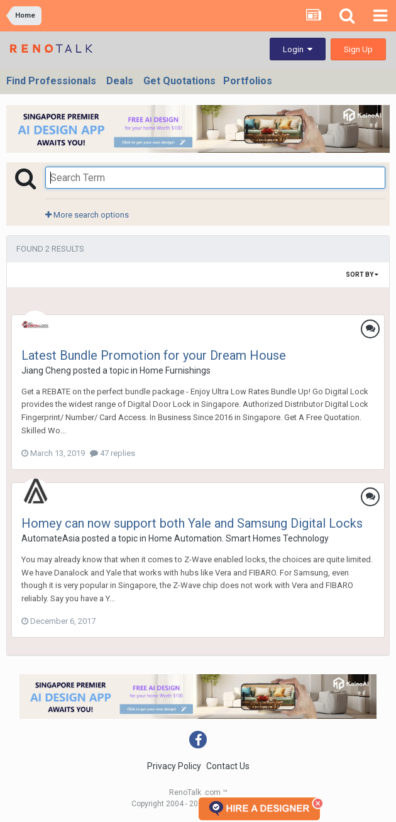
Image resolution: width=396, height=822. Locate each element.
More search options (87, 214)
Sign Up (358, 49)
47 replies (112, 453)
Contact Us (228, 766)
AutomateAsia (50, 538)
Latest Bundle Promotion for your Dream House (153, 355)
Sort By (362, 274)
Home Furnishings (175, 370)
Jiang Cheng (46, 370)
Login (297, 49)
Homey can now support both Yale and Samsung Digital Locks (192, 523)
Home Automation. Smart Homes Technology (238, 538)
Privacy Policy (174, 766)
